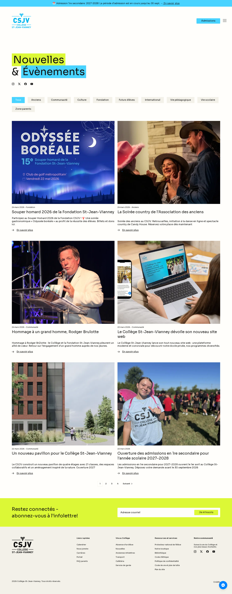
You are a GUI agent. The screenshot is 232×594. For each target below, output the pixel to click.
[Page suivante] (128, 483)
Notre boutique (162, 549)
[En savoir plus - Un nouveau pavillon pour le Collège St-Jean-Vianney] (63, 418)
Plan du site (160, 569)
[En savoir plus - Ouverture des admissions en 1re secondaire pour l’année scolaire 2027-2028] (168, 418)
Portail (79, 557)
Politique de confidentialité (167, 561)
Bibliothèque (160, 553)
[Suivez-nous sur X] (19, 84)
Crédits (216, 582)
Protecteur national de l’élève (168, 545)
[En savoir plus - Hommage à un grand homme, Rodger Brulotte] (63, 297)
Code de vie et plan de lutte (167, 565)
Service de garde (123, 565)
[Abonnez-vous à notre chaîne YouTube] (31, 84)
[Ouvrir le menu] (225, 21)
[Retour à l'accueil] (22, 545)
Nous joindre (82, 549)
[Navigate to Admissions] (208, 16)
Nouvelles (120, 549)
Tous (18, 99)
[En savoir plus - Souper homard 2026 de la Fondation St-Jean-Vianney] (63, 176)
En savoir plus (171, 3)
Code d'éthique (162, 557)
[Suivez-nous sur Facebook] (25, 84)
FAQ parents (82, 561)
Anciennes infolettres (125, 553)
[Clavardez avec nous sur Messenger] (223, 585)
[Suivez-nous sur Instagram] (13, 84)
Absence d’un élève (124, 545)
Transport (120, 557)
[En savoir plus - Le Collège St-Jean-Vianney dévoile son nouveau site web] (168, 297)
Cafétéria (120, 561)
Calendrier (81, 545)
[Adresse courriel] (156, 512)
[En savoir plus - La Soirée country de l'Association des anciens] (168, 176)
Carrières (81, 553)
